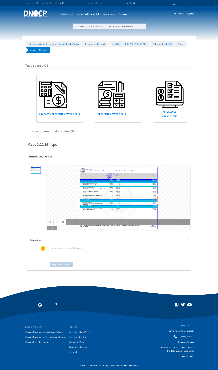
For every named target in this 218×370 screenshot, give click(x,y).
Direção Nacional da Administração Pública (45, 337)
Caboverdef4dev (76, 342)
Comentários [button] (109, 240)
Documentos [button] (109, 14)
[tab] (109, 240)
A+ (133, 3)
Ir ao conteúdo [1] (32, 3)
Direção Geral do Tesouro (37, 342)
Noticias (123, 14)
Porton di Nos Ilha (77, 337)
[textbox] (113, 252)
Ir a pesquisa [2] (46, 3)
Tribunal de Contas (78, 347)
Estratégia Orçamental (88, 14)
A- (127, 3)
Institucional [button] (66, 14)
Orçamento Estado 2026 (112, 114)
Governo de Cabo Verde (80, 332)
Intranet (73, 352)
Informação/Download (40, 156)
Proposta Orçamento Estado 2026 (59, 114)
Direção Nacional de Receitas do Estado (44, 332)
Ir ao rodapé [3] (59, 3)
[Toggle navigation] (50, 14)
